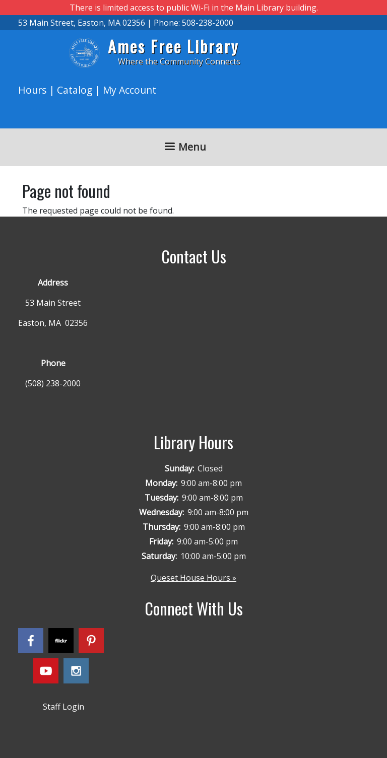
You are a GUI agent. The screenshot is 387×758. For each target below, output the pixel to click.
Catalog (74, 90)
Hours (32, 90)
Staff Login (63, 706)
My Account (129, 90)
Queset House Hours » (193, 577)
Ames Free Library (173, 46)
